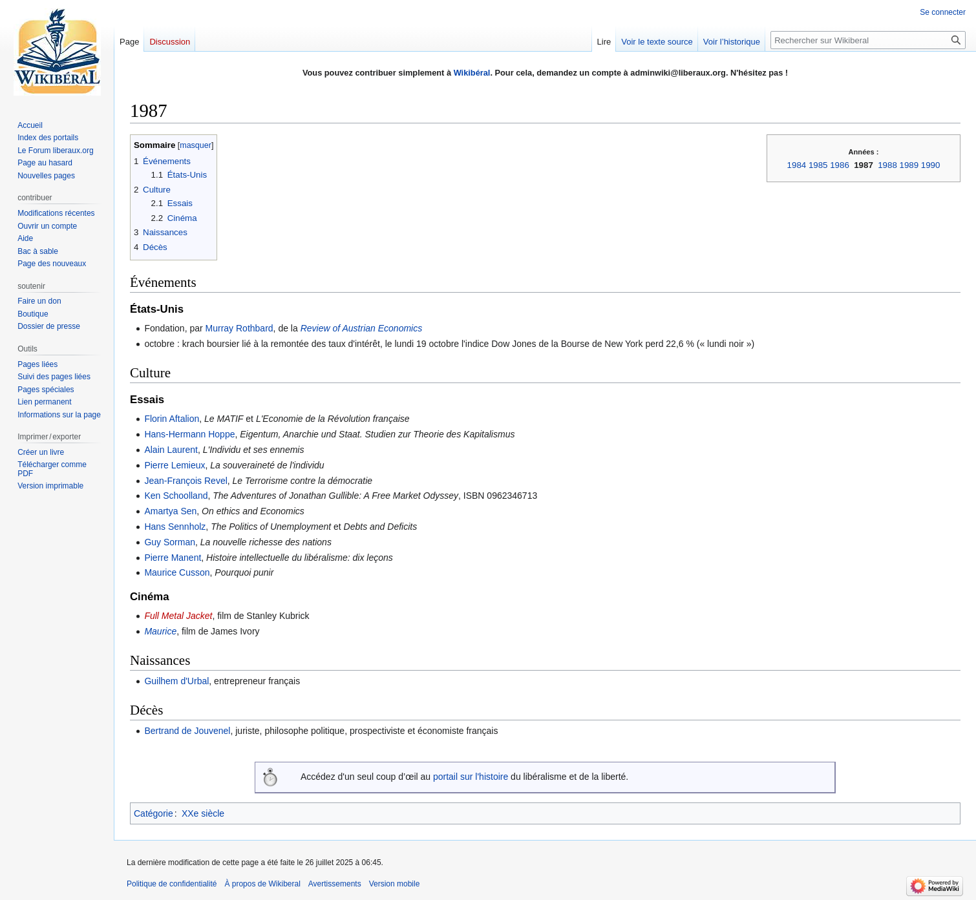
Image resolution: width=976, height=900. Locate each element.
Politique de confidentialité (172, 883)
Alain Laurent (171, 450)
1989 (909, 165)
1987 (863, 165)
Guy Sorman (169, 542)
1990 (930, 165)
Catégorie (153, 813)
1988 (887, 165)
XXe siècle (203, 813)
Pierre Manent (172, 557)
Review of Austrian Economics (362, 328)
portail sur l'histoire (470, 776)
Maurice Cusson (176, 572)
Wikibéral (472, 73)
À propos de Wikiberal (262, 883)
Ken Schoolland (175, 495)
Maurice (160, 631)
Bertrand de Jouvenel (187, 731)
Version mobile (394, 883)
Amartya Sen (170, 511)
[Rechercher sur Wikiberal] (868, 40)
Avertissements (334, 883)
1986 (839, 165)
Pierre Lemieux (174, 465)
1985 (818, 165)
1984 (797, 165)
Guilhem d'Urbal (176, 681)
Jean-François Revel (185, 481)
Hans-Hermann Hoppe (189, 434)
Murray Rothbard (239, 328)
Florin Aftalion (171, 418)
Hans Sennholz (175, 526)
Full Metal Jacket (178, 616)
